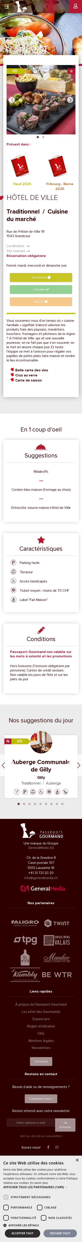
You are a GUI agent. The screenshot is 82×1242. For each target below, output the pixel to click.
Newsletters (41, 1048)
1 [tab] (38, 136)
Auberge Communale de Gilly (41, 765)
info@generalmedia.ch (41, 878)
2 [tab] (43, 136)
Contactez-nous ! (41, 1099)
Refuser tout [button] (60, 1233)
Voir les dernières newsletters (41, 1136)
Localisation (18, 246)
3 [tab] (29, 803)
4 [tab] (35, 803)
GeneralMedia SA (41, 848)
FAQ (41, 1033)
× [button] (77, 1160)
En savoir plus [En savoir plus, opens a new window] (39, 1183)
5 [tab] (40, 803)
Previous (12, 100)
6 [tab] (46, 803)
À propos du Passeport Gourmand (41, 1004)
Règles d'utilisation (41, 1026)
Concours (41, 1061)
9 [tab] (62, 803)
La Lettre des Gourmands (41, 1012)
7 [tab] (51, 803)
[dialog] (41, 1199)
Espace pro (41, 1019)
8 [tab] (57, 803)
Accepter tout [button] (22, 1233)
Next (70, 100)
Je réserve (41, 277)
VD (14, 71)
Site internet (18, 251)
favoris (41, 301)
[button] (41, 1187)
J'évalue (41, 289)
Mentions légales (41, 1041)
